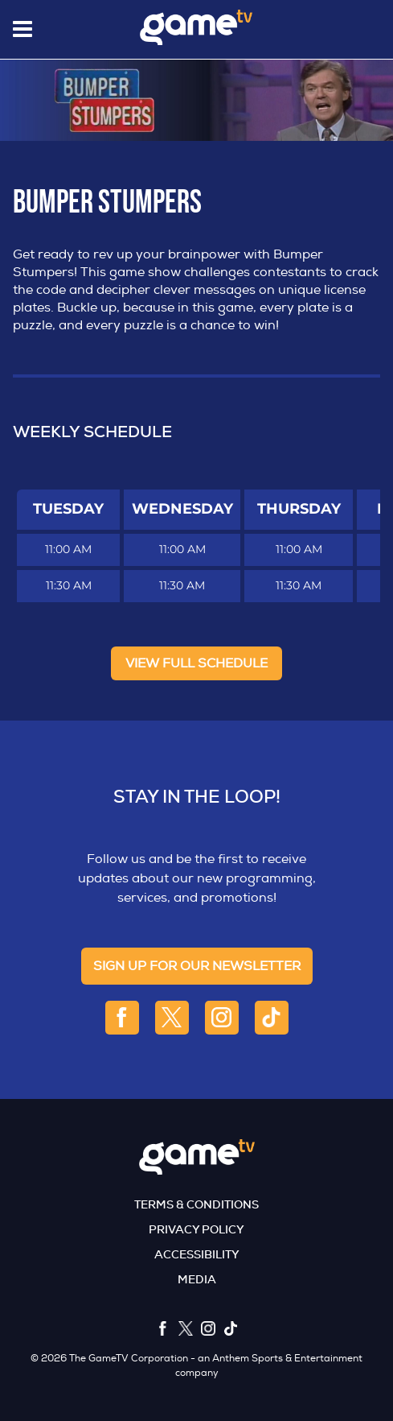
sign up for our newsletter (197, 966)
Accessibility (196, 1254)
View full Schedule (196, 663)
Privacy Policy (196, 1229)
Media (197, 1279)
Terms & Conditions (196, 1204)
